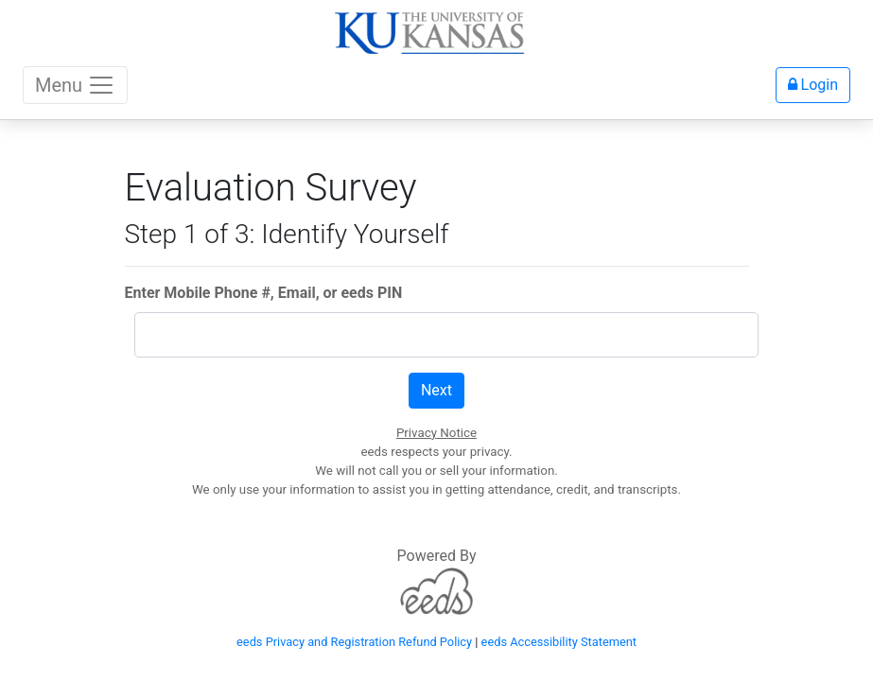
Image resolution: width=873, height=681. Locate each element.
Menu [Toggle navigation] (75, 85)
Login (813, 85)
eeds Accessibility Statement (559, 642)
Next (436, 390)
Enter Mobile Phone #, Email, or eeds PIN (264, 293)
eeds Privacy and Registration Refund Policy (354, 642)
